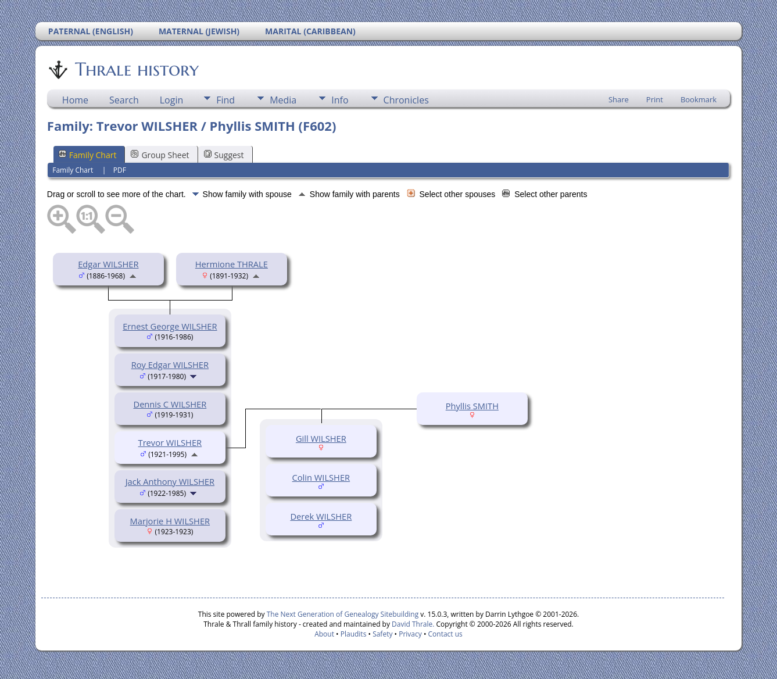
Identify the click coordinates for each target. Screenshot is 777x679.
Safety (382, 634)
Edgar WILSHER (108, 264)
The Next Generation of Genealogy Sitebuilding (343, 614)
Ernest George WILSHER (170, 326)
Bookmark (699, 99)
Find (225, 100)
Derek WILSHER (321, 516)
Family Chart (88, 154)
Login (172, 100)
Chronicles (406, 100)
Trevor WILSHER (170, 442)
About (324, 634)
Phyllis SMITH (472, 406)
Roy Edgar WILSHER (170, 364)
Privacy (410, 634)
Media (283, 100)
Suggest (224, 154)
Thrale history (136, 69)
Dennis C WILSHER (170, 404)
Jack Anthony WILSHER (170, 481)
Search (124, 100)
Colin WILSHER (321, 477)
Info (339, 100)
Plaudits (354, 634)
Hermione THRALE (231, 264)
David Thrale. (412, 624)
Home (75, 100)
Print (654, 99)
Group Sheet (160, 154)
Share (618, 99)
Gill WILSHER (321, 438)
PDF (119, 170)
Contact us (445, 634)
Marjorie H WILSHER (170, 521)
